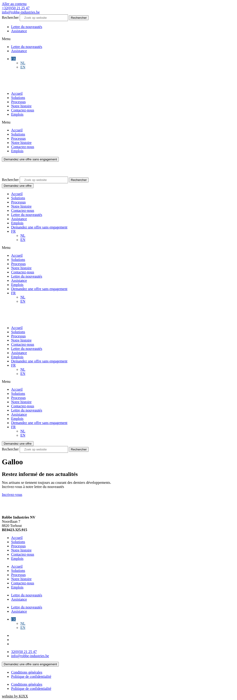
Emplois (17, 114)
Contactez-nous (22, 110)
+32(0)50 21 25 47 (16, 8)
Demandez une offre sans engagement (39, 227)
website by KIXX (15, 696)
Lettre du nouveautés (26, 27)
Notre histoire (21, 106)
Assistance (19, 31)
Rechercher (11, 17)
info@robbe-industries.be (21, 12)
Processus (18, 102)
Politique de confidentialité (31, 676)
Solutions (18, 98)
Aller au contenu (14, 4)
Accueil (17, 93)
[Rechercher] (79, 17)
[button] (118, 39)
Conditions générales (26, 672)
